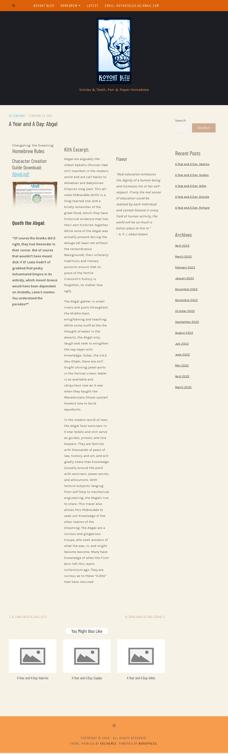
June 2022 (182, 356)
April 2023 (182, 247)
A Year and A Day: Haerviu (33, 679)
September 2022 (187, 323)
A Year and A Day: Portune (192, 209)
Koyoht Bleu (44, 5)
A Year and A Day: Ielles (141, 679)
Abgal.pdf (21, 175)
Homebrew (69, 5)
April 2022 (182, 377)
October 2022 (184, 312)
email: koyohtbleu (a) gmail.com (132, 5)
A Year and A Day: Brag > (145, 618)
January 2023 (184, 279)
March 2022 (183, 388)
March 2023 (183, 258)
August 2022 (184, 334)
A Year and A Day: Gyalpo (87, 679)
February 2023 (185, 268)
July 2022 (181, 345)
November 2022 (186, 301)
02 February (18, 117)
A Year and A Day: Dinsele (192, 198)
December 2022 (186, 290)
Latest (93, 5)
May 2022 (181, 366)
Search (180, 122)
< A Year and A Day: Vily (29, 618)
